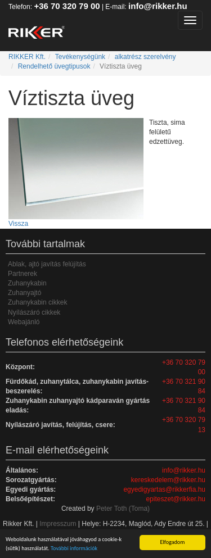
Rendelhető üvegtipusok (54, 66)
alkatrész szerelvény (145, 57)
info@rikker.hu (157, 6)
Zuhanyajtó (24, 293)
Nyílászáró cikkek (34, 312)
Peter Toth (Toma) (123, 508)
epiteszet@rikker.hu (175, 499)
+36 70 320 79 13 (183, 424)
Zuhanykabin (27, 283)
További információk (74, 548)
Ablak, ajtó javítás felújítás (47, 264)
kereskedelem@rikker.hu (168, 480)
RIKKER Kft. (27, 57)
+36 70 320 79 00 (67, 6)
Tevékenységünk (80, 57)
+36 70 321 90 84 (183, 386)
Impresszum (57, 524)
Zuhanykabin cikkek (37, 302)
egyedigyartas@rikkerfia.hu (164, 489)
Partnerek (22, 274)
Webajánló (23, 322)
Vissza (18, 224)
